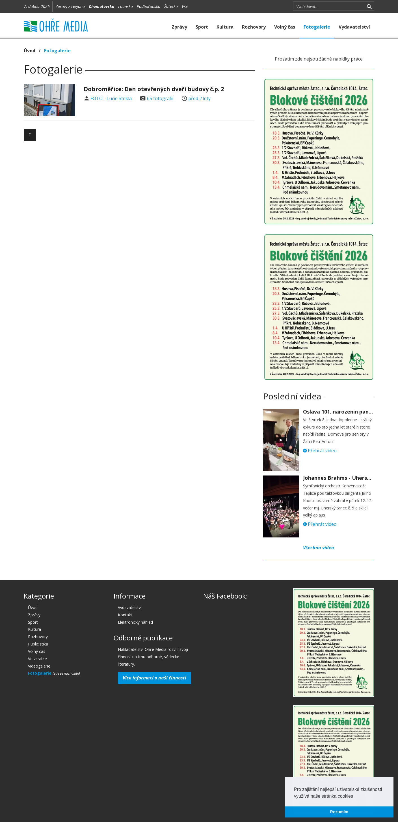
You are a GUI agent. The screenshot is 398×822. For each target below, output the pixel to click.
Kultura (225, 27)
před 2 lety (199, 98)
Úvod (29, 51)
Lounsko (125, 6)
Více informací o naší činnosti (154, 678)
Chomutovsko (101, 6)
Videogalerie (39, 666)
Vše (185, 6)
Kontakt (125, 614)
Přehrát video (320, 450)
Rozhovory (254, 27)
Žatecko (171, 6)
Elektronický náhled (135, 622)
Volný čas (284, 27)
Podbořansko (148, 6)
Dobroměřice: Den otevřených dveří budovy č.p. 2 (154, 89)
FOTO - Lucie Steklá (111, 98)
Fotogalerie (317, 27)
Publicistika (38, 644)
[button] (355, 796)
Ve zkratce (37, 658)
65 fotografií (160, 98)
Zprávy (179, 27)
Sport (202, 27)
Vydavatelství (354, 27)
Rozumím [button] (339, 812)
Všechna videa (318, 548)
